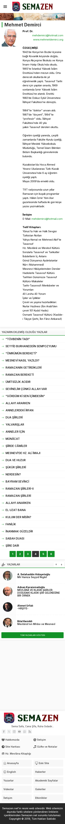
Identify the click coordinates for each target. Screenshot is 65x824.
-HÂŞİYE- (22, 608)
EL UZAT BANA (16, 510)
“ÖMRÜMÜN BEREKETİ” (21, 353)
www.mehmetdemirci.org (48, 39)
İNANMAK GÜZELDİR (19, 531)
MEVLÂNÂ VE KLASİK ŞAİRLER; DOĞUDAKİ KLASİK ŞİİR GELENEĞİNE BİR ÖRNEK (38, 592)
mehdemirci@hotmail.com (47, 35)
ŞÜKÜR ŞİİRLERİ (16, 467)
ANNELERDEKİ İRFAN (19, 410)
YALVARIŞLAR (15, 424)
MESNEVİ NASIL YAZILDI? (22, 360)
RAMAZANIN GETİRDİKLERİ (24, 367)
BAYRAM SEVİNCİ (17, 481)
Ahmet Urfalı (25, 605)
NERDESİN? (13, 474)
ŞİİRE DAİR (12, 545)
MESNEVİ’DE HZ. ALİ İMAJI (23, 453)
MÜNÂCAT (13, 438)
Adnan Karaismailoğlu (31, 587)
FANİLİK (11, 524)
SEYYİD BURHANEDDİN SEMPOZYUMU (31, 346)
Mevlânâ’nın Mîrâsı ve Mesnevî (36, 624)
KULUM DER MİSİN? (18, 517)
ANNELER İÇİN (15, 431)
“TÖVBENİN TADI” (18, 339)
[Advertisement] (32, 675)
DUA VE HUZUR (16, 460)
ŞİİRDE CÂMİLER (16, 446)
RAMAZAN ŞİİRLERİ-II (20, 488)
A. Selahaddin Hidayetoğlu (33, 574)
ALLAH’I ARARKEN (18, 403)
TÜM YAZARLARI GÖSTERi (32, 635)
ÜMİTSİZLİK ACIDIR (18, 382)
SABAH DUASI (15, 538)
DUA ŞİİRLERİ (14, 417)
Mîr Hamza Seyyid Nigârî (32, 577)
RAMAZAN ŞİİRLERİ (18, 495)
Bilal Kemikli (24, 621)
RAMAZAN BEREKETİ (20, 374)
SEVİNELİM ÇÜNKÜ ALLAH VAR (26, 389)
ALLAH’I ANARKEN (18, 503)
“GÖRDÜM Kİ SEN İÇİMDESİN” (25, 396)
